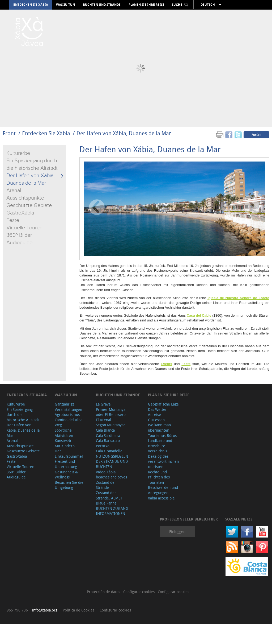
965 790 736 (17, 610)
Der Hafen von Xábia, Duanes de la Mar (123, 133)
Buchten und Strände (102, 4)
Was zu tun (65, 4)
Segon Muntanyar (110, 424)
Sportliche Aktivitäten (64, 433)
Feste (12, 220)
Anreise (154, 414)
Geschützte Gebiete (29, 205)
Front (9, 133)
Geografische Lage (163, 404)
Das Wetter (157, 409)
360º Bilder (19, 235)
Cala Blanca (105, 430)
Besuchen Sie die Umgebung (69, 485)
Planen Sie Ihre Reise (146, 4)
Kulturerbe (18, 153)
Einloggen (177, 531)
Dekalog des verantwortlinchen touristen (163, 461)
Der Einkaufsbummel (69, 453)
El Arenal (103, 419)
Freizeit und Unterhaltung (66, 464)
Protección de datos (104, 591)
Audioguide (19, 242)
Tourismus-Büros (162, 435)
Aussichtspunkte (25, 198)
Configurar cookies (139, 591)
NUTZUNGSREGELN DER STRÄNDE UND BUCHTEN (112, 461)
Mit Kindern (65, 445)
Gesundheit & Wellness (66, 474)
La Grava (103, 404)
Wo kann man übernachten (159, 427)
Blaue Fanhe (106, 503)
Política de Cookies (78, 610)
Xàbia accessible (161, 498)
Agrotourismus (67, 414)
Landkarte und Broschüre (160, 443)
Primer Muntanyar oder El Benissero (111, 412)
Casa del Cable (199, 315)
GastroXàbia (20, 213)
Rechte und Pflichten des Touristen (159, 477)
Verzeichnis (157, 450)
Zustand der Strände (106, 485)
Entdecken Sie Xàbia (30, 4)
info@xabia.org (44, 610)
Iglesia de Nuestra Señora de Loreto (238, 298)
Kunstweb (63, 440)
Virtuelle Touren (24, 228)
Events (166, 364)
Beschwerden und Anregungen (163, 490)
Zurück (256, 135)
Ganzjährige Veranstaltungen (68, 407)
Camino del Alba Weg (68, 422)
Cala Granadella (109, 450)
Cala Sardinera (108, 435)
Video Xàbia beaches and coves (111, 474)
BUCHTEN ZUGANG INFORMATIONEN (112, 511)
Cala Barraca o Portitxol (108, 443)
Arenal (13, 190)
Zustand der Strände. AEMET (109, 495)
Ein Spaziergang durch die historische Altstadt (23, 414)
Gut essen (156, 419)
